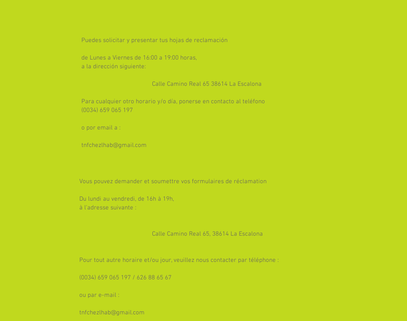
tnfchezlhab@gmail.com (114, 145)
